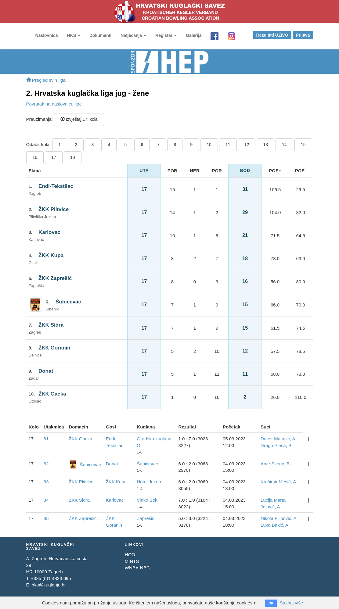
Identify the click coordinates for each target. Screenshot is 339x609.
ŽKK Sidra (50, 325)
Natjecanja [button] (133, 35)
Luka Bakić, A (274, 525)
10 (209, 144)
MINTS (132, 561)
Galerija (193, 35)
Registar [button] (166, 35)
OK (271, 603)
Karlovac (49, 232)
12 (246, 144)
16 (35, 157)
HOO (130, 554)
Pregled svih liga (46, 80)
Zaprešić (145, 518)
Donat (45, 371)
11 (227, 144)
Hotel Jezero (149, 481)
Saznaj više (291, 602)
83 (46, 481)
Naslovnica (46, 35)
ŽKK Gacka (52, 394)
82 (46, 463)
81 (46, 438)
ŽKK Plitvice (53, 209)
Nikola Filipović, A (279, 518)
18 (72, 157)
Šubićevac (68, 302)
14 (284, 144)
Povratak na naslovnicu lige (54, 103)
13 (265, 144)
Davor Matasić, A (278, 438)
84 (46, 500)
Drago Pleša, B (276, 445)
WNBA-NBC (137, 567)
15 (303, 144)
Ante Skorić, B (275, 463)
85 (46, 518)
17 (53, 157)
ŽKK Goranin (54, 348)
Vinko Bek (147, 500)
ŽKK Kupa (50, 255)
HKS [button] (73, 35)
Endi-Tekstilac (55, 186)
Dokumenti (100, 35)
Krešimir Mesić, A (278, 481)
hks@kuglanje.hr (49, 584)
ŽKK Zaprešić (55, 278)
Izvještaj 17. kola (78, 119)
